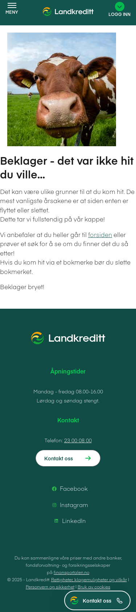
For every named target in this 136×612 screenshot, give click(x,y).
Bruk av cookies (94, 587)
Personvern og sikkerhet (50, 587)
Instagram (69, 505)
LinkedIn (69, 520)
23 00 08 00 (78, 440)
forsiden (100, 234)
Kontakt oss (103, 600)
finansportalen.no (71, 572)
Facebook (69, 488)
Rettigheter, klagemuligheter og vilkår (89, 579)
